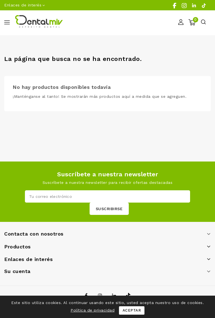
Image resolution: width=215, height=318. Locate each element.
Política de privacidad (92, 310)
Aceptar (132, 310)
